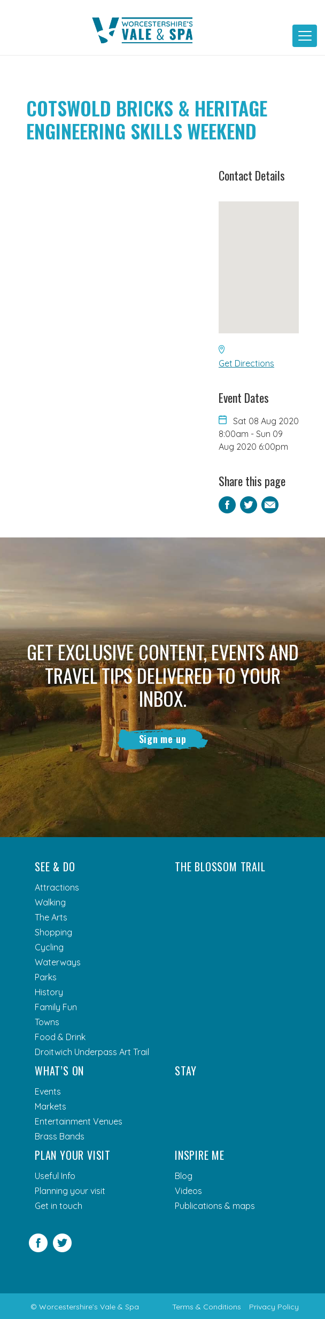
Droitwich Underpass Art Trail (92, 1052)
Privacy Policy (274, 1307)
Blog (183, 1175)
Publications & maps (215, 1205)
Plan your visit (73, 1155)
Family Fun (56, 1007)
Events (48, 1091)
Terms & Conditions (206, 1307)
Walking (50, 902)
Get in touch (58, 1205)
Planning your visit (70, 1190)
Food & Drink (60, 1037)
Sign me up (162, 739)
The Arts (51, 917)
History (49, 992)
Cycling (49, 947)
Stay (186, 1071)
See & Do (55, 866)
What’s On (59, 1071)
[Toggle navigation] (304, 36)
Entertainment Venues (78, 1121)
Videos (188, 1190)
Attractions (57, 887)
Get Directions (246, 363)
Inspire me (200, 1155)
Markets (50, 1106)
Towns (47, 1022)
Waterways (58, 962)
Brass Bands (59, 1136)
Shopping (53, 932)
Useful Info (55, 1175)
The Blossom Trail (220, 866)
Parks (46, 977)
